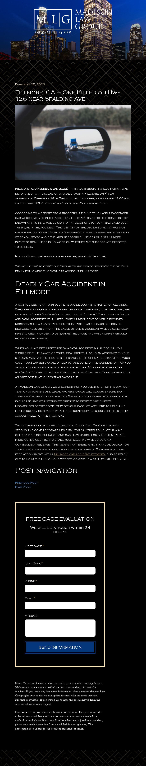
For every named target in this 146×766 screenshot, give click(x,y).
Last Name (34, 563)
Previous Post (26, 482)
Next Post (23, 486)
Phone (31, 581)
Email (30, 598)
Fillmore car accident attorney (79, 454)
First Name (34, 546)
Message (31, 615)
